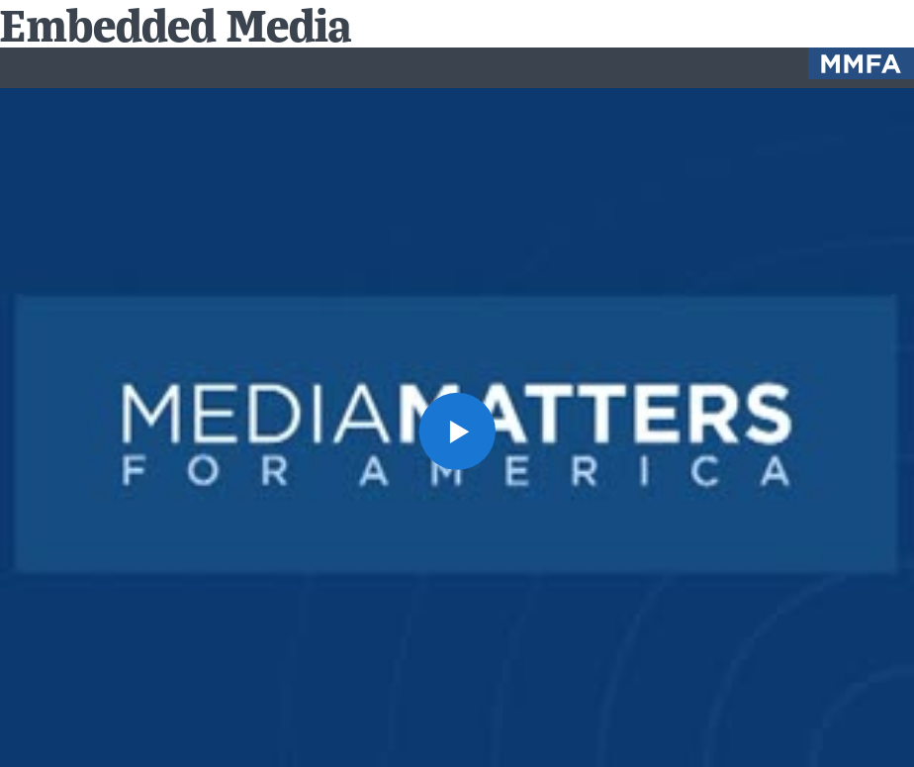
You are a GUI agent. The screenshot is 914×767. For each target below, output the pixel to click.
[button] (457, 430)
